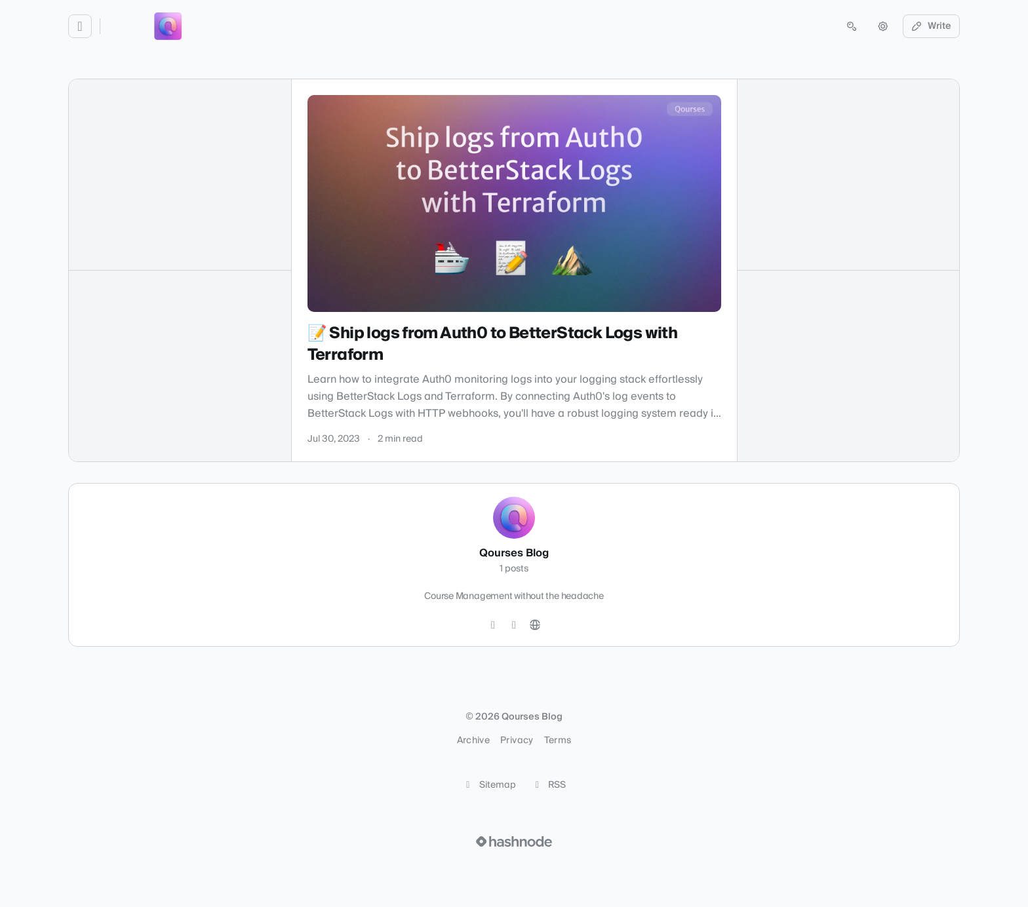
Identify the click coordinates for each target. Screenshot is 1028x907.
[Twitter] (493, 625)
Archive (473, 740)
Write (931, 26)
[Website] (535, 625)
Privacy (516, 740)
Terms (558, 740)
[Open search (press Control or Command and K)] (851, 26)
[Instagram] (514, 625)
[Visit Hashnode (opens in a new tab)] (514, 841)
